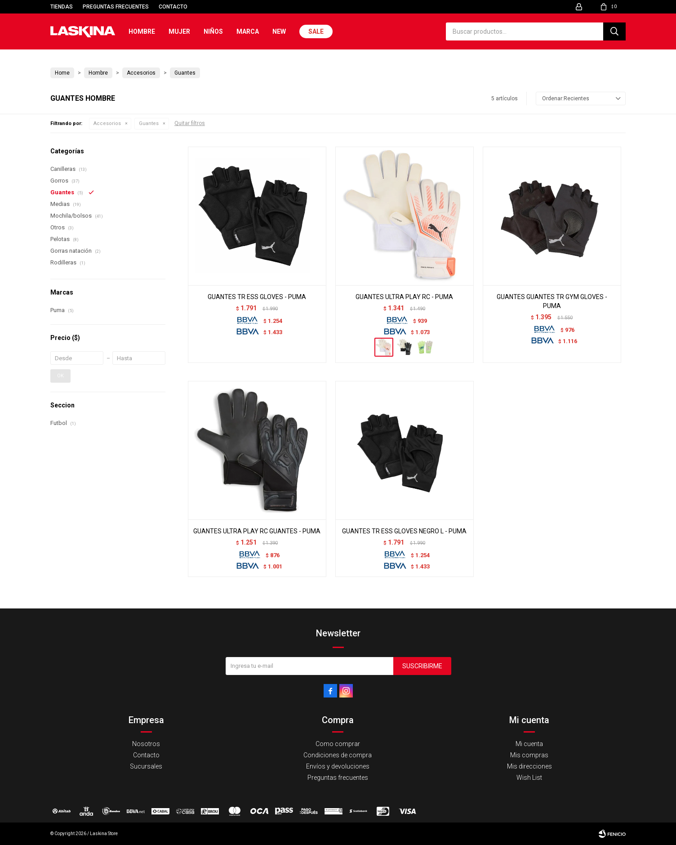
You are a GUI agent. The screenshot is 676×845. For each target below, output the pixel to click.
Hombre (142, 31)
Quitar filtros (189, 123)
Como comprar (338, 743)
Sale (316, 31)
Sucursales (146, 766)
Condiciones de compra (337, 755)
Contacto (173, 7)
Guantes (149, 123)
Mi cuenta (529, 743)
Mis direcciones (529, 766)
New (279, 31)
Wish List (529, 777)
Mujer (179, 31)
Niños (213, 31)
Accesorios (107, 123)
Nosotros (146, 743)
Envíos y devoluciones (337, 766)
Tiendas (61, 7)
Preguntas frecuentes (116, 7)
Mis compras (529, 755)
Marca (247, 31)
